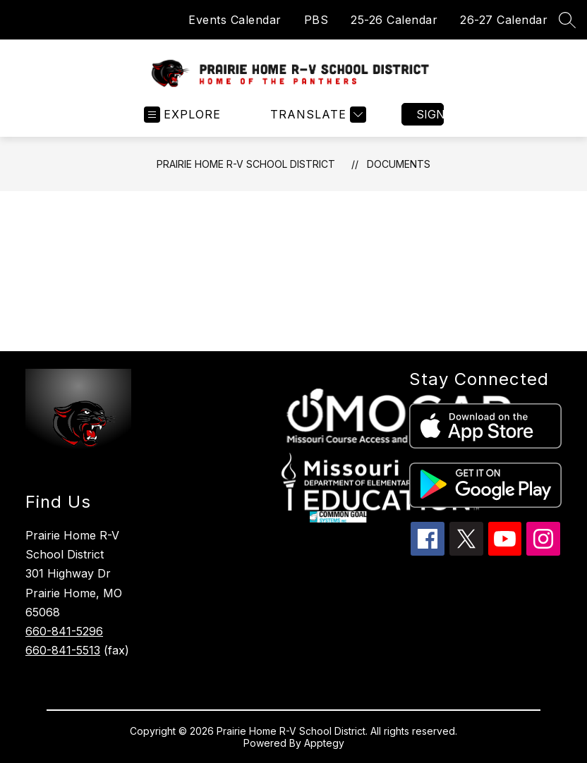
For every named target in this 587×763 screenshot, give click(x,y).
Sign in (430, 114)
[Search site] (567, 19)
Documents (398, 164)
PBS (316, 20)
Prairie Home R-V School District (246, 164)
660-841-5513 (62, 650)
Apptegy (324, 743)
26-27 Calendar (503, 20)
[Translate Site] (316, 114)
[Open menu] (182, 114)
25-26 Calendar (394, 20)
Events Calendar (235, 20)
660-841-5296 (64, 631)
